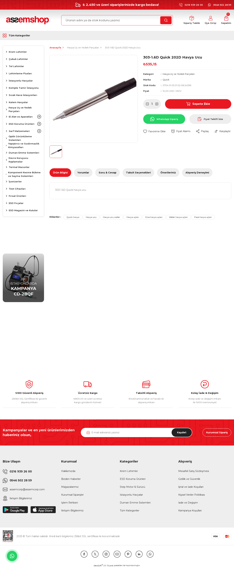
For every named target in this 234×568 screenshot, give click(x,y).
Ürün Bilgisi (60, 172)
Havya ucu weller (111, 217)
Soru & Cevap (107, 172)
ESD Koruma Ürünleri (132, 479)
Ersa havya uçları (153, 217)
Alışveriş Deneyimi (197, 172)
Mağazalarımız (70, 486)
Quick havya (73, 217)
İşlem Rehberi (69, 502)
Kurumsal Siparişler (72, 494)
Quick (166, 79)
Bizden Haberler (71, 479)
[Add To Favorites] (154, 131)
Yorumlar (83, 172)
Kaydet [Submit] (181, 432)
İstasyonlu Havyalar (131, 494)
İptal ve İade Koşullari (190, 486)
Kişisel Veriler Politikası (191, 494)
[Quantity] (152, 104)
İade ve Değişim (188, 502)
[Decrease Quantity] (146, 104)
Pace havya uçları (203, 217)
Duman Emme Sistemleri (135, 502)
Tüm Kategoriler (129, 510)
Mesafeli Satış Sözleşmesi (193, 471)
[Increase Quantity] (158, 104)
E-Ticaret (109, 565)
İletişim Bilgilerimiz (72, 510)
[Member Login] (210, 20)
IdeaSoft (98, 565)
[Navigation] (23, 35)
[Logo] (27, 20)
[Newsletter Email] (136, 432)
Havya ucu (91, 217)
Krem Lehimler (129, 471)
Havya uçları (133, 217)
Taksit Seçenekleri (138, 172)
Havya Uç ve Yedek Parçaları (179, 74)
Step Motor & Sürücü (132, 486)
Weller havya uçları (178, 217)
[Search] (117, 20)
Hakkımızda (68, 471)
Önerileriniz (168, 172)
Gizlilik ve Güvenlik (189, 479)
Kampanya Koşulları (190, 510)
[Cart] (226, 20)
